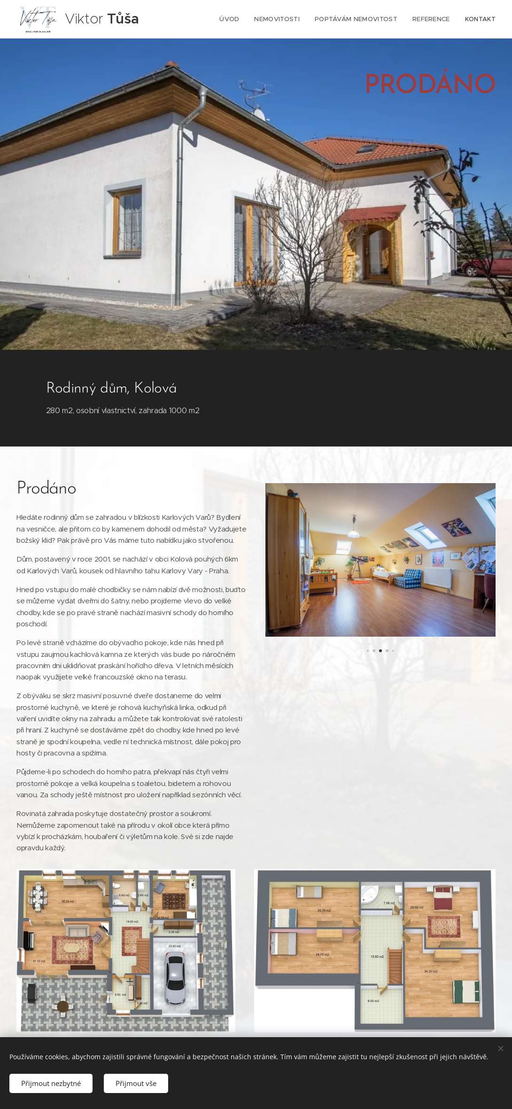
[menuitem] (234, 19)
